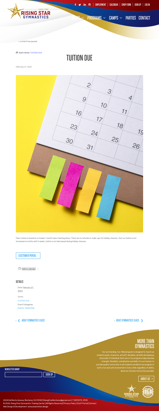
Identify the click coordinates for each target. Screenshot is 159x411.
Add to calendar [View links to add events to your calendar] (28, 269)
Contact (144, 18)
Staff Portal (82, 403)
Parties (131, 18)
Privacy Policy (70, 403)
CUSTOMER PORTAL (27, 255)
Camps (113, 18)
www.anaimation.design (38, 407)
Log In (147, 4)
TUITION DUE (23, 300)
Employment (100, 4)
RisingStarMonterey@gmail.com (57, 400)
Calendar (114, 4)
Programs (94, 18)
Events (21, 308)
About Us (145, 379)
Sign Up (138, 4)
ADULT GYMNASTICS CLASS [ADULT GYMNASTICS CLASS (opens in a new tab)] (33, 320)
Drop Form (126, 4)
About (75, 18)
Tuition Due (29, 308)
